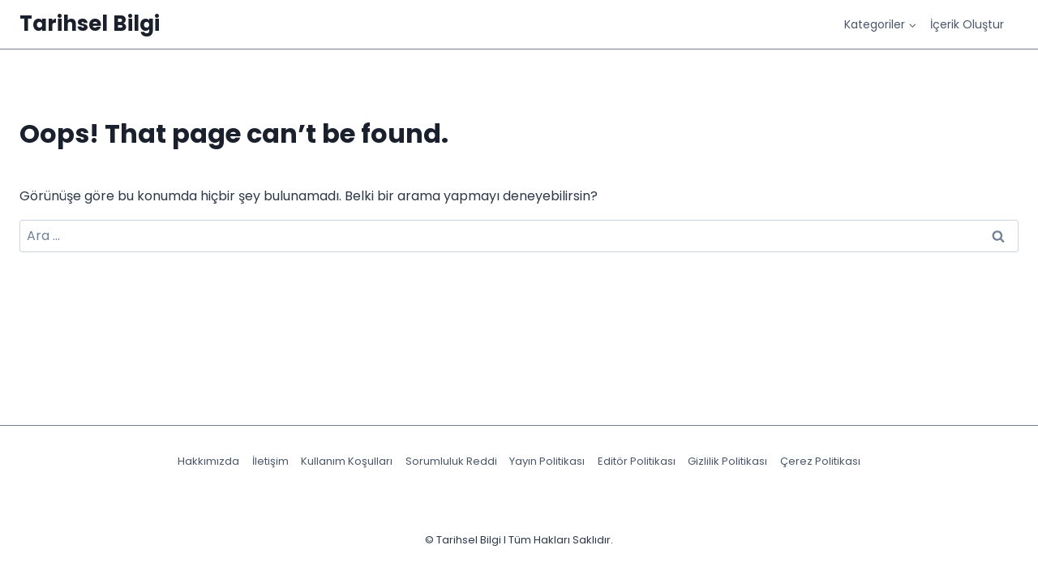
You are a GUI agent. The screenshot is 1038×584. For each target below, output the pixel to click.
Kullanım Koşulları (346, 461)
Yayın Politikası (547, 461)
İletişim (270, 461)
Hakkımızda (208, 461)
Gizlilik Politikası (727, 461)
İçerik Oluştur (967, 24)
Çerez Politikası (820, 461)
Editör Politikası (637, 461)
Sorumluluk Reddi (451, 461)
